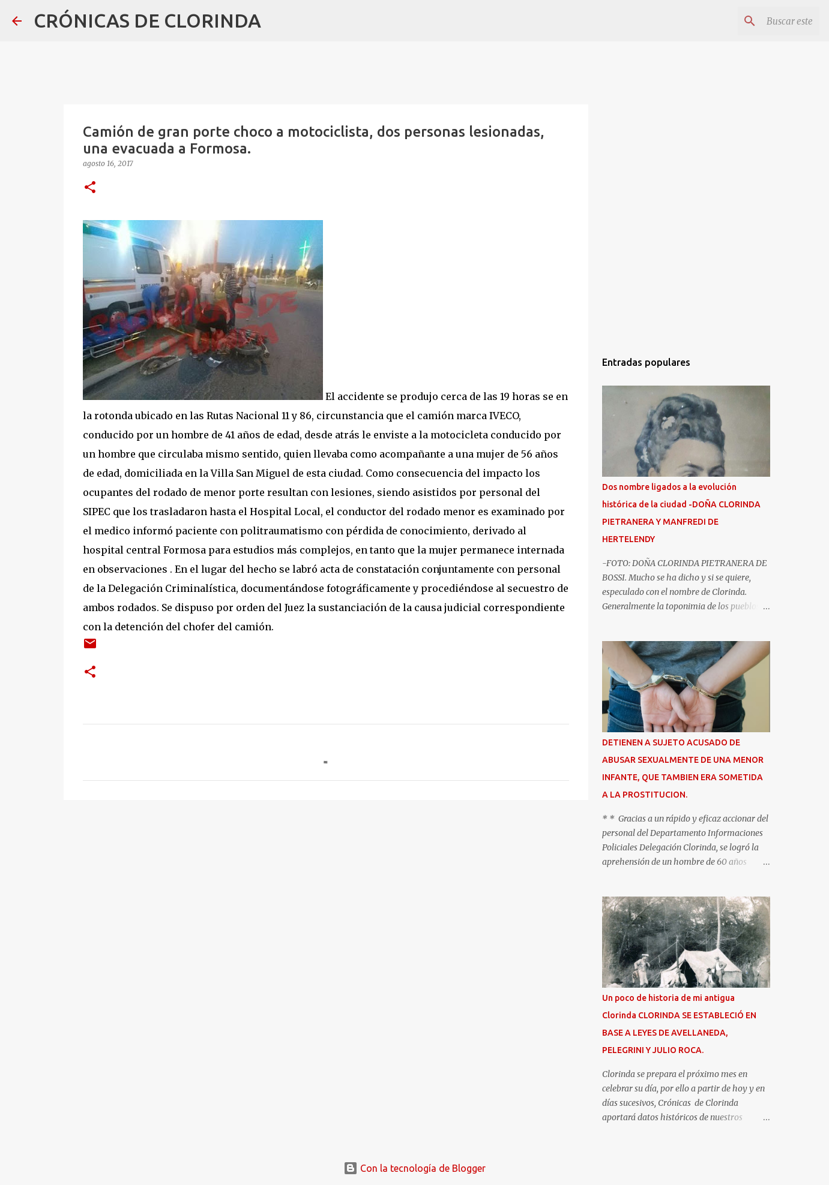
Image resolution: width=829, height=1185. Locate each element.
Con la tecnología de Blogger (414, 1168)
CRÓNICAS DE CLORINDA (147, 20)
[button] (90, 188)
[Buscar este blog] (756, 21)
